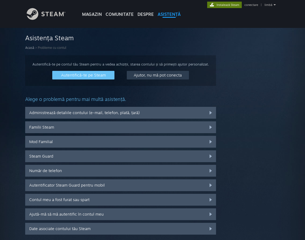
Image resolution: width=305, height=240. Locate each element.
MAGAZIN (92, 14)
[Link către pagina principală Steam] (50, 18)
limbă (268, 5)
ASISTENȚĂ (169, 14)
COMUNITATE (120, 14)
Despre (145, 14)
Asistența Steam (49, 38)
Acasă (29, 48)
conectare (251, 5)
